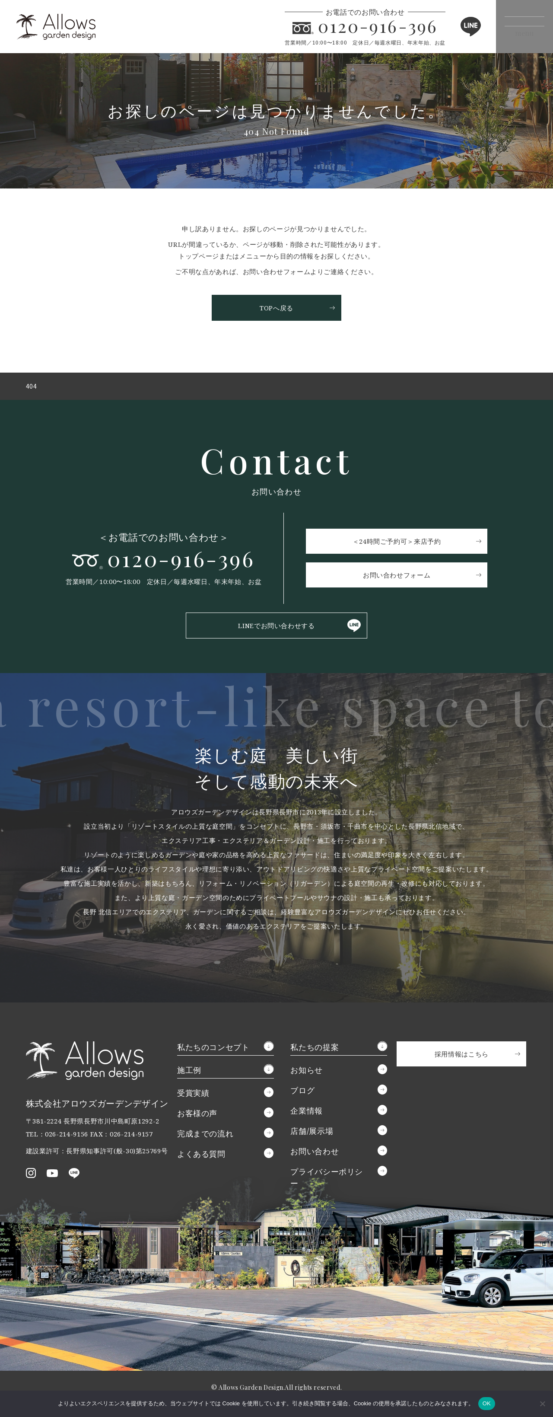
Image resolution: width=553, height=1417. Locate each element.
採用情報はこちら (462, 1056)
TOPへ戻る (276, 307)
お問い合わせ (314, 1153)
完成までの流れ (205, 1135)
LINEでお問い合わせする (276, 627)
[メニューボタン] (517, 26)
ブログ (302, 1092)
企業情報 (306, 1112)
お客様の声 (197, 1115)
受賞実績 (193, 1095)
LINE (456, 26)
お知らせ (306, 1072)
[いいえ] (542, 1403)
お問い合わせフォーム (399, 576)
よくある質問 (201, 1156)
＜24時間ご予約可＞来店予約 (399, 542)
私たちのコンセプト (213, 1049)
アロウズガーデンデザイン (70, 26)
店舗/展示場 (311, 1133)
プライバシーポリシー (326, 1179)
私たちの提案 (314, 1049)
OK (487, 1403)
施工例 (189, 1072)
